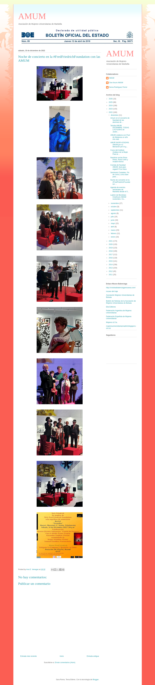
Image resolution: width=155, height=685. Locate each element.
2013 (111, 268)
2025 (111, 102)
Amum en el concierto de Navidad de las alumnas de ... (119, 120)
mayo (113, 223)
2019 (111, 248)
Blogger (96, 680)
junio (113, 220)
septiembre (115, 210)
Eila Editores (111, 307)
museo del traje (112, 291)
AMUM (32, 16)
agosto (113, 213)
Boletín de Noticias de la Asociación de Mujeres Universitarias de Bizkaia (121, 302)
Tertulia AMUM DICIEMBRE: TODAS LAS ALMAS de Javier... (119, 129)
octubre (114, 207)
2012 (111, 271)
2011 (111, 275)
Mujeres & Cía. (112, 322)
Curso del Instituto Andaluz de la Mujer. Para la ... (119, 152)
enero (113, 237)
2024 (111, 106)
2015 (111, 261)
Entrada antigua (93, 656)
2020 (111, 244)
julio (112, 217)
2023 (111, 109)
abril (112, 227)
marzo (113, 230)
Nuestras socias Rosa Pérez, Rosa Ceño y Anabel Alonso (119, 160)
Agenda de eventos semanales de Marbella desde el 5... (119, 189)
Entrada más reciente (28, 656)
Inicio (62, 656)
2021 (111, 241)
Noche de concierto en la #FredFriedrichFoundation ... (120, 182)
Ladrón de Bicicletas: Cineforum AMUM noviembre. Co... (118, 197)
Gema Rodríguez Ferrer (118, 87)
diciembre (115, 115)
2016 (111, 258)
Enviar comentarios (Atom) (65, 662)
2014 (111, 265)
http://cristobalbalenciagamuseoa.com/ (121, 288)
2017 (111, 255)
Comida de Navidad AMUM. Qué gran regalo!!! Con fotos (118, 167)
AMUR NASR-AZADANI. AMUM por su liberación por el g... (119, 145)
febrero (114, 233)
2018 (111, 251)
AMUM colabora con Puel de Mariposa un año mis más (120, 137)
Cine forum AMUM (116, 83)
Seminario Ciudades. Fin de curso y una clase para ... (119, 175)
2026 (111, 99)
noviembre (115, 203)
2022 (111, 112)
